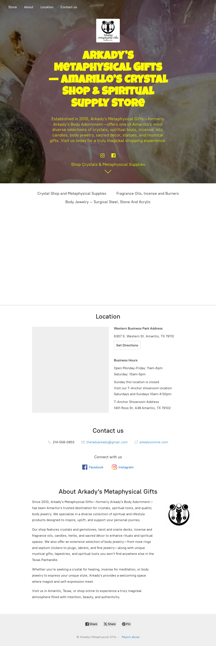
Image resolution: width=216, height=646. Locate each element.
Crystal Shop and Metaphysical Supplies (71, 193)
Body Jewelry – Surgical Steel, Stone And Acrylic (108, 202)
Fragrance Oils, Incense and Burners (147, 193)
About (28, 7)
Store (12, 7)
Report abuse (131, 637)
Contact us (69, 7)
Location (46, 7)
